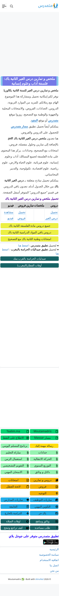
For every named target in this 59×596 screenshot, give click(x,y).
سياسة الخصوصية (49, 554)
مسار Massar (42, 438)
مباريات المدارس (13, 500)
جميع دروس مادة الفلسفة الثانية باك (29, 226)
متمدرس (53, 120)
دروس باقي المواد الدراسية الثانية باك (29, 232)
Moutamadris (42, 431)
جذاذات (42, 452)
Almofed (39, 579)
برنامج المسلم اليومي (14, 446)
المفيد (34, 120)
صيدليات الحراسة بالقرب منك (29, 258)
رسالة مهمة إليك (44, 446)
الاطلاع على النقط (13, 438)
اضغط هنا (23, 245)
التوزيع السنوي (42, 465)
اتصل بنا (54, 565)
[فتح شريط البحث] (11, 5)
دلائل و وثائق (42, 472)
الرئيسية (54, 549)
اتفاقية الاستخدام (49, 560)
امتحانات (13, 480)
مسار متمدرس (19, 126)
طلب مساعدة (42, 528)
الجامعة (13, 506)
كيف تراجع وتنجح (13, 528)
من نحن (54, 570)
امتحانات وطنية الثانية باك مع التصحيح (29, 239)
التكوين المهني (42, 506)
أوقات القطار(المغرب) (29, 265)
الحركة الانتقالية (43, 459)
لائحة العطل (13, 486)
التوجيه (42, 493)
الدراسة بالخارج (13, 513)
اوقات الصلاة (13, 521)
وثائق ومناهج (42, 521)
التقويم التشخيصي (13, 465)
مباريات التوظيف (42, 500)
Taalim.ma (13, 431)
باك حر (42, 513)
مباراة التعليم (13, 452)
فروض (42, 486)
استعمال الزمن (13, 459)
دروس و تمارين (42, 480)
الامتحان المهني (13, 472)
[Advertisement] (29, 43)
